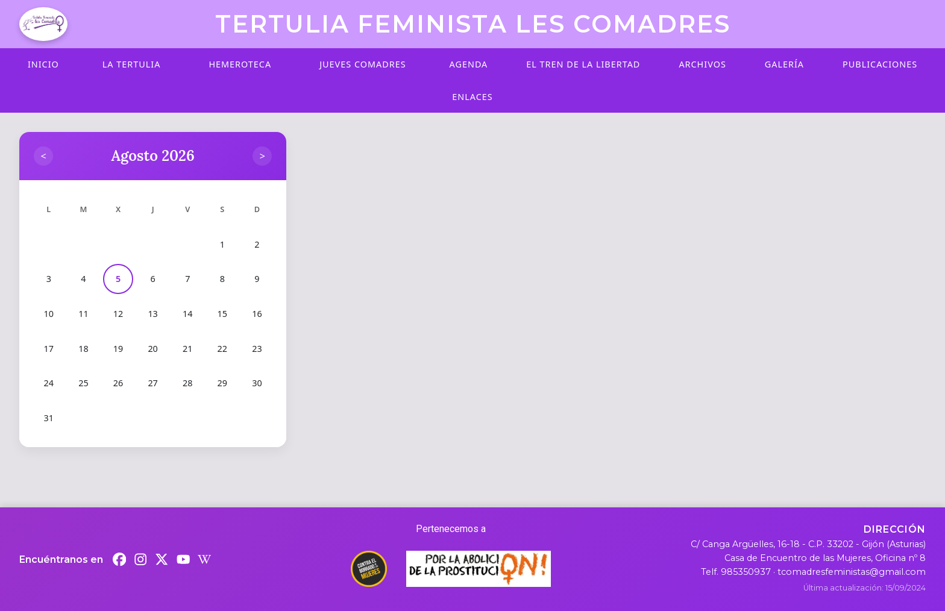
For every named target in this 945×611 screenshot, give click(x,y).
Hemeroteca (240, 64)
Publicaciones (880, 64)
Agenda (469, 64)
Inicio (43, 64)
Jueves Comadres (362, 64)
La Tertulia (131, 64)
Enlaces (472, 96)
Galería (784, 64)
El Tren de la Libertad (583, 64)
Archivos (702, 64)
